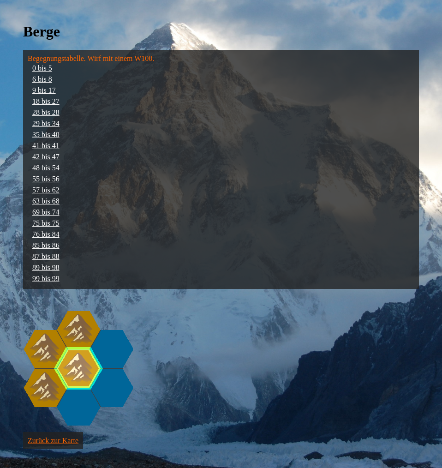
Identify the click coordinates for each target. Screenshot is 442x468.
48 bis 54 (46, 168)
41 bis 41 (46, 146)
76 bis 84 (46, 234)
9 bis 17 (44, 90)
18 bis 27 (46, 101)
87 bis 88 (46, 256)
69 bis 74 (46, 212)
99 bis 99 (46, 278)
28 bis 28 (46, 112)
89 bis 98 (46, 267)
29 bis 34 (46, 123)
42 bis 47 (46, 157)
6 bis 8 (42, 79)
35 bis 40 (46, 134)
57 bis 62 (46, 190)
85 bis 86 (46, 245)
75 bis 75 (46, 223)
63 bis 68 (46, 201)
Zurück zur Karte (53, 440)
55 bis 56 (46, 179)
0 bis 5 (42, 68)
